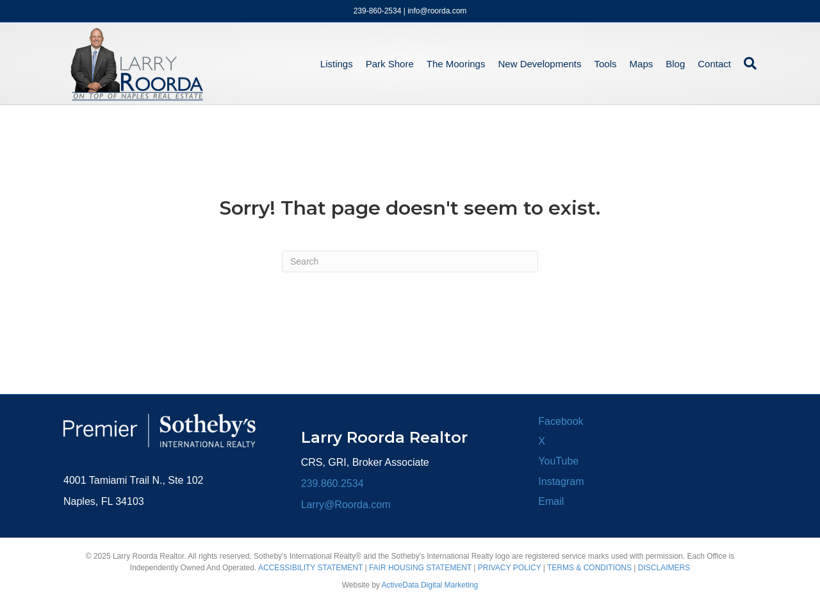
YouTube (558, 461)
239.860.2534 (332, 483)
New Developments (539, 63)
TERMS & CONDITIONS (589, 567)
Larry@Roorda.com (346, 504)
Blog (675, 63)
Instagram (561, 481)
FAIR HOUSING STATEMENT (420, 567)
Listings (336, 63)
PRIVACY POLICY (509, 567)
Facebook (560, 421)
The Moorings (456, 63)
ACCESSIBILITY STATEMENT (310, 567)
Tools (605, 63)
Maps (641, 63)
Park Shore (390, 63)
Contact (714, 63)
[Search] (747, 63)
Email (551, 501)
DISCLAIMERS (664, 567)
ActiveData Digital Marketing (430, 585)
